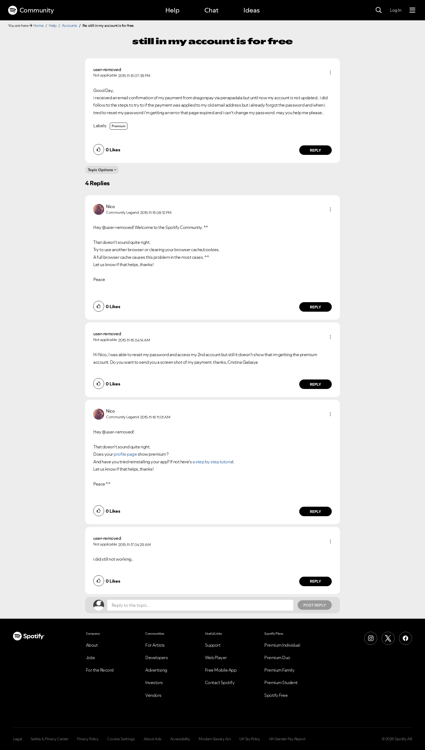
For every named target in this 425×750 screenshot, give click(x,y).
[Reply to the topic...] (200, 605)
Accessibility (180, 738)
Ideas (251, 10)
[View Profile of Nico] (110, 206)
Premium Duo (277, 657)
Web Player (216, 657)
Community (31, 10)
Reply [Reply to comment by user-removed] (315, 150)
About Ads (153, 738)
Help (172, 10)
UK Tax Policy (249, 738)
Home (38, 25)
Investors (154, 682)
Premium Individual (282, 645)
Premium (118, 126)
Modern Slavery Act (215, 738)
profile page (125, 454)
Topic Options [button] (100, 170)
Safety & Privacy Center (50, 738)
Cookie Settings (121, 738)
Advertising (156, 670)
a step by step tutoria (212, 462)
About (92, 645)
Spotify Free (276, 695)
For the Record (100, 670)
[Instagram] (370, 638)
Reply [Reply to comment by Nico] (315, 307)
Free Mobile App (221, 670)
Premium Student (281, 682)
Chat (211, 10)
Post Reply (314, 605)
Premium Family (279, 670)
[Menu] (412, 10)
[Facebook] (405, 638)
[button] (330, 72)
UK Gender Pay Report (287, 738)
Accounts (69, 25)
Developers (156, 657)
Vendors (153, 695)
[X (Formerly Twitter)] (388, 638)
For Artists (155, 645)
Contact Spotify (220, 682)
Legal (17, 738)
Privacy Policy (87, 738)
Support (213, 645)
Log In (395, 10)
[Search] (378, 10)
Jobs (90, 657)
